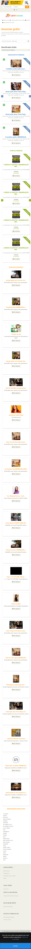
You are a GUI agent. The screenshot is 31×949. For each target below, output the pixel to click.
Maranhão (5, 844)
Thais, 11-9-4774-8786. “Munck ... (16, 577)
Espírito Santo (6, 847)
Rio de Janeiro (6, 828)
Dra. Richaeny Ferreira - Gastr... (16, 496)
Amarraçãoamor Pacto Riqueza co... (16, 792)
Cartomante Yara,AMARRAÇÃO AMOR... (16, 469)
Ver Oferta (16, 176)
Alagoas (5, 858)
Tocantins (5, 813)
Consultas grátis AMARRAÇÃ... (16, 137)
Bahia (4, 852)
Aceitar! (15, 946)
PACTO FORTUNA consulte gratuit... (16, 388)
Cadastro (13, 20)
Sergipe (5, 815)
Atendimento (6, 22)
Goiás (4, 845)
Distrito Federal (7, 849)
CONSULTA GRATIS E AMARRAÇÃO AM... (16, 165)
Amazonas (5, 854)
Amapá (4, 856)
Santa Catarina (7, 819)
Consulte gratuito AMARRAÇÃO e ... (16, 307)
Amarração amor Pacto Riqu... (16, 92)
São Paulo (5, 817)
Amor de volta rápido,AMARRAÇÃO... (16, 658)
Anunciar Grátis (20, 20)
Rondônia (5, 822)
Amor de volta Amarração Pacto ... (16, 442)
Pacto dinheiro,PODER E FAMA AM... (16, 523)
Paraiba (5, 835)
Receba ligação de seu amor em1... (16, 280)
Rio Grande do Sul (7, 824)
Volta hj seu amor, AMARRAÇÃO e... (16, 550)
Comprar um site (16, 334)
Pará (4, 837)
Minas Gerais (6, 838)
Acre (4, 860)
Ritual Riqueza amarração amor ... (16, 684)
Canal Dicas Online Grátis (16, 415)
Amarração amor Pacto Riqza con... (16, 711)
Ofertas (27, 20)
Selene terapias (16, 604)
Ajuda (12, 22)
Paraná (5, 833)
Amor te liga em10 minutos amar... (16, 631)
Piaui (4, 829)
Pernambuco (6, 831)
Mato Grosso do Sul (8, 840)
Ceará (4, 851)
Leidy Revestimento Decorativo (16, 738)
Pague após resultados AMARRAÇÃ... (16, 765)
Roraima (5, 821)
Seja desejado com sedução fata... (16, 361)
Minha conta (6, 20)
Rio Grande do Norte (8, 826)
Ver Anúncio (16, 75)
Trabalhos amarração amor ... (16, 69)
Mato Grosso (6, 842)
